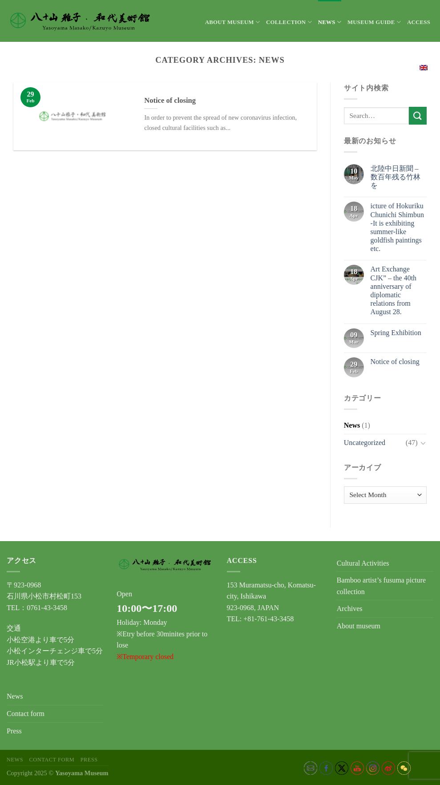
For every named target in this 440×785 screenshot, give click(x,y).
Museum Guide (374, 22)
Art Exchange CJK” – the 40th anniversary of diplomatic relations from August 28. (394, 290)
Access (418, 22)
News (329, 22)
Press (14, 731)
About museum (232, 22)
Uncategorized (364, 442)
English (412, 67)
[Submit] (418, 115)
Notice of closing (395, 361)
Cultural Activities (363, 563)
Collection (289, 22)
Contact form (25, 713)
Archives (350, 608)
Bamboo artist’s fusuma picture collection (381, 585)
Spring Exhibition (396, 332)
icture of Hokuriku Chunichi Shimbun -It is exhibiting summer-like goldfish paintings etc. (397, 227)
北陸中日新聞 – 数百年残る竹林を (395, 177)
